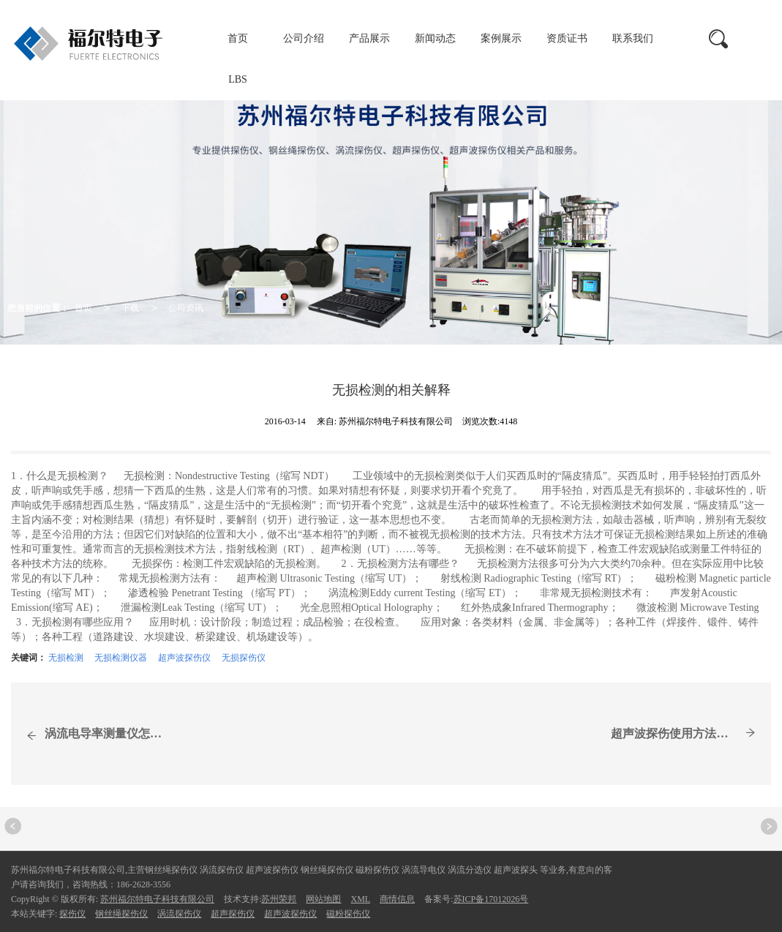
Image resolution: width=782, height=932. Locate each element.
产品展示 (369, 38)
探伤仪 (72, 914)
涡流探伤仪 (179, 914)
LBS (237, 79)
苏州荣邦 (278, 899)
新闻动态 (435, 38)
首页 (238, 38)
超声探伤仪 (233, 914)
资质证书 (566, 38)
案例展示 (501, 38)
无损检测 (65, 658)
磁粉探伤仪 (348, 914)
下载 (130, 308)
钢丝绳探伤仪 (121, 914)
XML (360, 899)
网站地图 (323, 899)
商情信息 (397, 899)
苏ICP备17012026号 (491, 899)
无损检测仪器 (120, 658)
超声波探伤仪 (184, 658)
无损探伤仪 (244, 658)
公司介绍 (303, 38)
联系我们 (632, 38)
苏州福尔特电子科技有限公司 (157, 899)
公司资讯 (185, 308)
